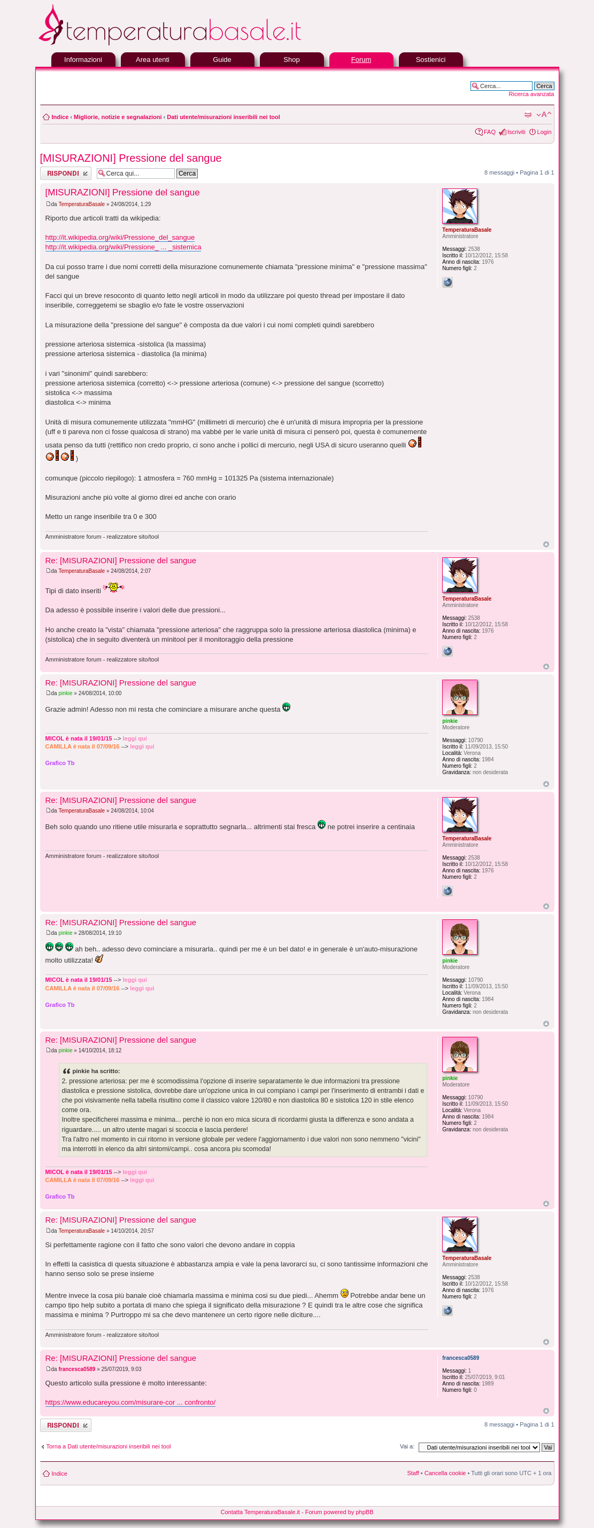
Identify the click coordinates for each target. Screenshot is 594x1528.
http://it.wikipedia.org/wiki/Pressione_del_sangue (120, 237)
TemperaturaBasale (81, 204)
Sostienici (431, 60)
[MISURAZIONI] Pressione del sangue (131, 158)
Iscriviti (516, 132)
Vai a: (407, 1446)
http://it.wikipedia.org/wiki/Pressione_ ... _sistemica (123, 247)
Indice (60, 117)
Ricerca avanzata (531, 94)
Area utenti (152, 60)
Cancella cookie (445, 1473)
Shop (291, 60)
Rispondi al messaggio (65, 173)
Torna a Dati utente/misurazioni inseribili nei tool (109, 1446)
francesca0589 (76, 1369)
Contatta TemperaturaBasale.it (260, 1512)
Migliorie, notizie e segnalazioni (117, 117)
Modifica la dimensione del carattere (544, 115)
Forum (361, 60)
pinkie (65, 693)
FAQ (490, 132)
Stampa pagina (528, 115)
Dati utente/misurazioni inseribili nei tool (223, 117)
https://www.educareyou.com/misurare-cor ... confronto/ (130, 1402)
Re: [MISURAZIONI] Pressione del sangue (121, 560)
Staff (413, 1473)
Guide (222, 60)
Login (544, 132)
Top (546, 544)
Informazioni (83, 60)
